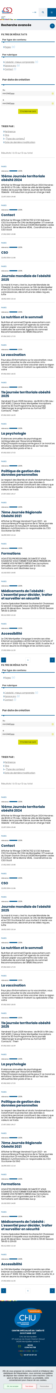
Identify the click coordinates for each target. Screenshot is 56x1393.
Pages (8, 47)
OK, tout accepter (12, 1386)
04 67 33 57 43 (28, 1355)
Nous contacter (27, 1346)
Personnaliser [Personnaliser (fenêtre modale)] (44, 1386)
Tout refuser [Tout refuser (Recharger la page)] (29, 1386)
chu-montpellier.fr (6, 18)
